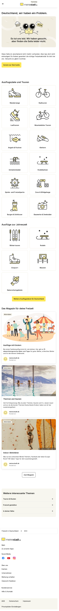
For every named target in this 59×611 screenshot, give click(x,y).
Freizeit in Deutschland (10, 531)
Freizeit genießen (28, 505)
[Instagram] (14, 558)
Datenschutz (13, 601)
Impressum (27, 601)
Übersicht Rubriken (9, 581)
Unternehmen (6, 573)
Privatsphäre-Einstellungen (11, 607)
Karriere (4, 569)
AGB (3, 601)
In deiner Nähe (28, 511)
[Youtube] (8, 558)
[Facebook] (3, 558)
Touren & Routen (28, 499)
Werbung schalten (8, 577)
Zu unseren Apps (8, 549)
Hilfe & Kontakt (7, 592)
